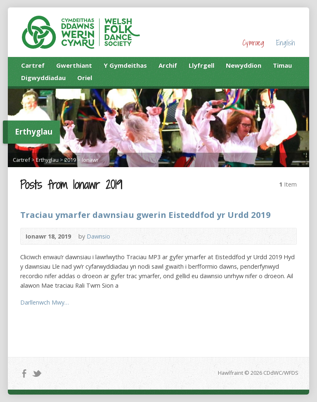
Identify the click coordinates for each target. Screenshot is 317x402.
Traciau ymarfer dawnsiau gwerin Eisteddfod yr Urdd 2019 (145, 214)
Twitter (36, 373)
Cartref (33, 65)
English (285, 42)
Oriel (84, 77)
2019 (70, 159)
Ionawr (90, 159)
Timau (282, 65)
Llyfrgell (201, 65)
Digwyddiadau (43, 77)
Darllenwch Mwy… (44, 302)
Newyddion (243, 65)
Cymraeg (253, 42)
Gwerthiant (74, 65)
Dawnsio (98, 236)
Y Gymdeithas (125, 65)
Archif (167, 65)
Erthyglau (47, 159)
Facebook (24, 373)
